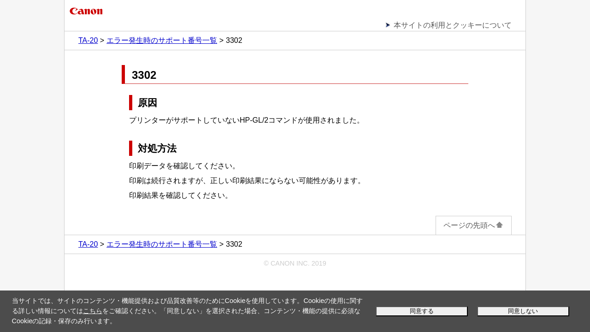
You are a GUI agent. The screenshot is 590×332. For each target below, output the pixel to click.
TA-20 (88, 40)
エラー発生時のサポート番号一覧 (161, 40)
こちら (92, 310)
